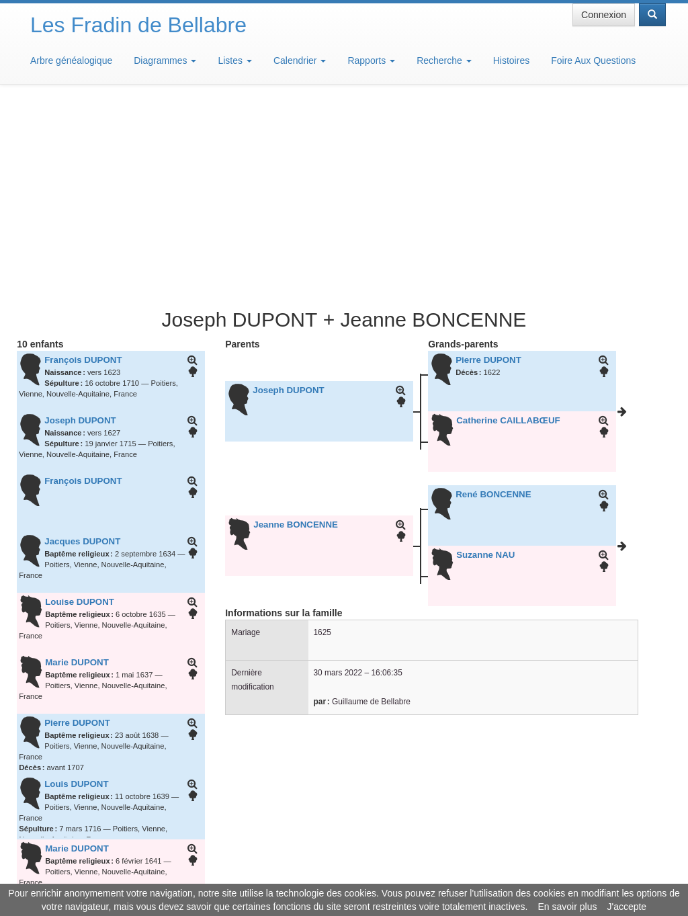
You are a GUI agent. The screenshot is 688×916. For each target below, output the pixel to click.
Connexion (603, 14)
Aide (347, 875)
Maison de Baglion (403, 875)
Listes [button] (234, 60)
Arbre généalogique (71, 60)
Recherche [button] (444, 60)
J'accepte (626, 906)
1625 (322, 435)
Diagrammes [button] (165, 60)
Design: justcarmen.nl (626, 839)
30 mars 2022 (338, 475)
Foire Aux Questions (593, 60)
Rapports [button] (371, 60)
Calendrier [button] (299, 60)
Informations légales (288, 875)
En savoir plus (567, 906)
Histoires (511, 60)
